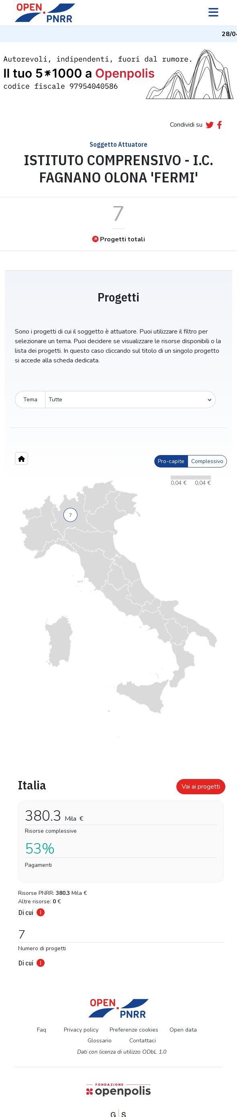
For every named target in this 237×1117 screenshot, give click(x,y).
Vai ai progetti (201, 786)
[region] (118, 609)
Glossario (100, 1040)
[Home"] (21, 458)
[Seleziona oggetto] (130, 399)
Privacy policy (81, 1030)
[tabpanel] (118, 870)
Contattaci (142, 1040)
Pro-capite (171, 461)
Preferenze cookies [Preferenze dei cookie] (134, 1030)
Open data (183, 1030)
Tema (30, 399)
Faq (41, 1030)
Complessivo (207, 461)
